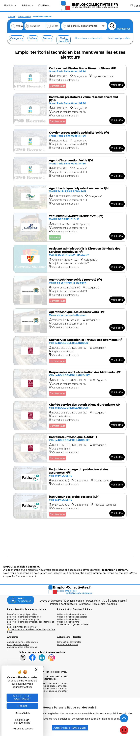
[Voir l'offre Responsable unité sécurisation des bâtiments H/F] (70, 383)
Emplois (10, 5)
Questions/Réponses (67, 644)
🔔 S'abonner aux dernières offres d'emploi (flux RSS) (31, 630)
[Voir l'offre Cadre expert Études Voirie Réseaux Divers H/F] (70, 77)
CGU (104, 600)
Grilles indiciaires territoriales (71, 614)
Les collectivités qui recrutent (21, 627)
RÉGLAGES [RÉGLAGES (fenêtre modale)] (22, 713)
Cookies (112, 603)
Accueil (11, 16)
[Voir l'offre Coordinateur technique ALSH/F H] (70, 448)
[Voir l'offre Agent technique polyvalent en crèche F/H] (70, 197)
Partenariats (93, 600)
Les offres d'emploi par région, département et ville (30, 623)
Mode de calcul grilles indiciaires (73, 624)
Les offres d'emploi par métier (22, 614)
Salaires (27, 5)
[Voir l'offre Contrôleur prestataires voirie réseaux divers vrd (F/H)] (70, 110)
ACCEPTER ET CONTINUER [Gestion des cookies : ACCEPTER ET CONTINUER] (22, 697)
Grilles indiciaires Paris (68, 622)
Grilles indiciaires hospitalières (72, 617)
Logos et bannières (51, 600)
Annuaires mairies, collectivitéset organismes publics (22, 643)
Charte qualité (118, 600)
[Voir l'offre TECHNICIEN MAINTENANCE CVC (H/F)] (70, 227)
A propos (84, 603)
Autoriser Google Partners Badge (69, 728)
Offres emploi (24, 16)
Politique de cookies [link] (22, 728)
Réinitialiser (123, 28)
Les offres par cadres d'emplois (23, 619)
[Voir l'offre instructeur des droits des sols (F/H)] (70, 505)
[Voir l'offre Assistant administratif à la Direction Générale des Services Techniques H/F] (70, 259)
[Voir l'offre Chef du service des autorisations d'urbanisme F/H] (70, 415)
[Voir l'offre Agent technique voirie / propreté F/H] (70, 290)
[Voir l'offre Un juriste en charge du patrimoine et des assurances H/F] (70, 478)
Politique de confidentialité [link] (22, 721)
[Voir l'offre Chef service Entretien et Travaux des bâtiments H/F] (70, 350)
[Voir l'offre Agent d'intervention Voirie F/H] (70, 169)
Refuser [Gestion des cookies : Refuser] (22, 705)
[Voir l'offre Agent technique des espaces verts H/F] (70, 321)
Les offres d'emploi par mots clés (24, 617)
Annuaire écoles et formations (22, 647)
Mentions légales (74, 600)
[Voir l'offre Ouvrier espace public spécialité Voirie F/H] (70, 141)
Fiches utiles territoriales (69, 642)
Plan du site (98, 603)
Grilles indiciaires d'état (68, 619)
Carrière (44, 5)
